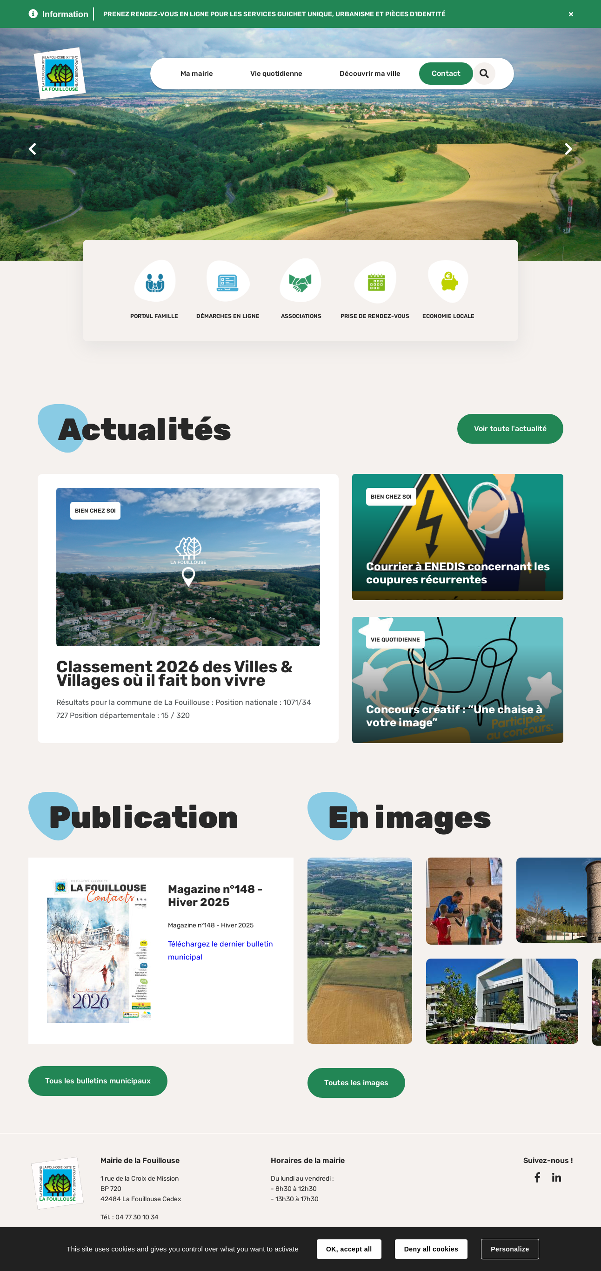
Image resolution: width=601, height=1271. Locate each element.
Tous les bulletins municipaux (98, 1080)
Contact (475, 73)
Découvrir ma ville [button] (370, 73)
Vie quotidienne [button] (276, 73)
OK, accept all (349, 1249)
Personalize (510, 1249)
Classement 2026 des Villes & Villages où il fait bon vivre (174, 673)
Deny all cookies (431, 1249)
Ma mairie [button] (196, 73)
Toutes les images (356, 1082)
